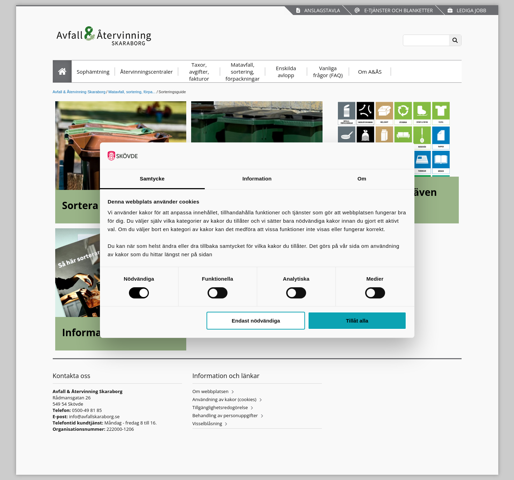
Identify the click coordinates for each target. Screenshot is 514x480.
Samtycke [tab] (152, 179)
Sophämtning (93, 71)
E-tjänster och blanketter (394, 10)
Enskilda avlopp (286, 72)
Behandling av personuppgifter (225, 415)
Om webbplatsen (211, 391)
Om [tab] (361, 179)
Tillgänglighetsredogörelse (220, 407)
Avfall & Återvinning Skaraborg (79, 92)
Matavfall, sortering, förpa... (132, 92)
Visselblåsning (207, 423)
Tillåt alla (357, 321)
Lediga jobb (467, 10)
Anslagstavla (318, 10)
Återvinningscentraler (146, 71)
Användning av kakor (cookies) (224, 399)
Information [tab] (257, 179)
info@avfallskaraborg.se (94, 416)
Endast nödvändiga (256, 321)
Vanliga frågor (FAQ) (327, 72)
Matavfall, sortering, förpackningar (242, 71)
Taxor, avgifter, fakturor (199, 71)
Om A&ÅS (370, 71)
